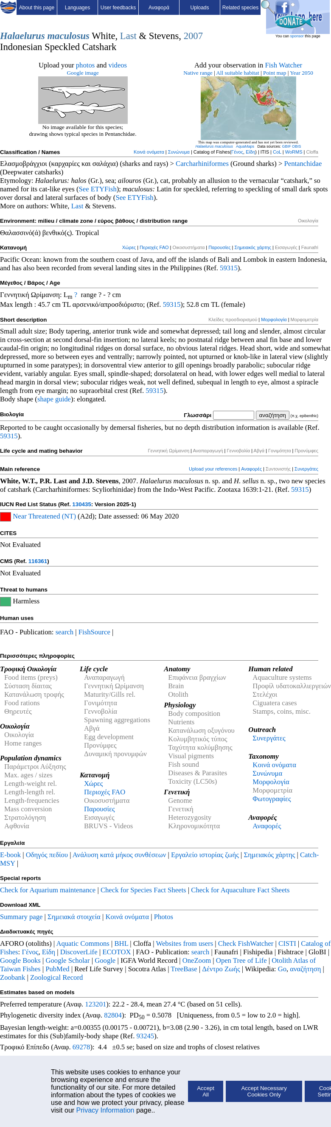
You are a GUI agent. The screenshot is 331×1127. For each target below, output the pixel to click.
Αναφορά (159, 8)
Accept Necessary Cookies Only (263, 1091)
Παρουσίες (219, 247)
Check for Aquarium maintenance (47, 890)
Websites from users (184, 943)
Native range (197, 73)
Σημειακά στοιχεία (74, 917)
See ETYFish (97, 189)
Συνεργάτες (306, 468)
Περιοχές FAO (154, 247)
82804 (113, 1015)
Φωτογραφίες (271, 799)
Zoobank (12, 977)
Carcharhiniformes (202, 164)
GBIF (286, 146)
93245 (145, 1036)
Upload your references (213, 468)
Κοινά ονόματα (149, 151)
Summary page (21, 917)
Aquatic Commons (82, 943)
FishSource (94, 632)
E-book (10, 855)
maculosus (68, 36)
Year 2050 (301, 73)
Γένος (237, 151)
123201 (95, 1004)
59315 (229, 268)
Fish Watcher (283, 65)
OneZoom (196, 960)
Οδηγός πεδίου (47, 855)
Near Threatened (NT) (44, 516)
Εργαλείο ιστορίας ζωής (205, 855)
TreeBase (184, 969)
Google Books (20, 960)
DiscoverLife (79, 952)
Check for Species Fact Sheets (143, 890)
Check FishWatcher (246, 943)
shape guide (54, 399)
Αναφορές (251, 468)
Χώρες (129, 247)
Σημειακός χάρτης (252, 247)
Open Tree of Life (241, 960)
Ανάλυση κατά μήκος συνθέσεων (119, 855)
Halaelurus (22, 36)
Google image (82, 73)
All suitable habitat (237, 73)
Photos (163, 917)
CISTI (287, 943)
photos (85, 65)
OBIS (296, 146)
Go (282, 969)
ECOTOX (116, 952)
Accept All (205, 1091)
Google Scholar (67, 960)
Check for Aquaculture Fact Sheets (240, 890)
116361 (37, 561)
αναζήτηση (305, 969)
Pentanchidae (303, 164)
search (65, 632)
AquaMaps (245, 146)
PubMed (57, 969)
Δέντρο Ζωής (221, 969)
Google (105, 960)
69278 (81, 1047)
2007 (193, 36)
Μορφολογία (273, 319)
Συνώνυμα (179, 151)
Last (128, 36)
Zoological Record (56, 977)
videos (118, 65)
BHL (122, 943)
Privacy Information (105, 1110)
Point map (274, 73)
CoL (277, 151)
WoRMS (294, 151)
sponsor (297, 36)
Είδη (250, 151)
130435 (81, 504)
